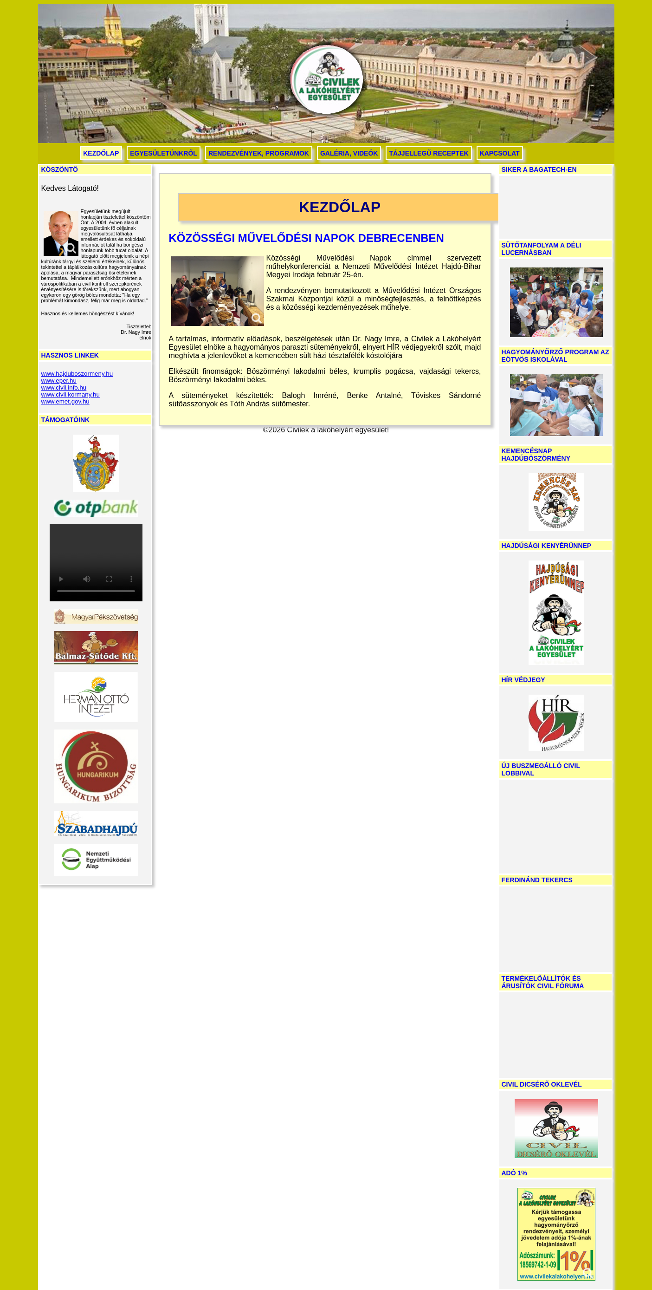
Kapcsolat (500, 153)
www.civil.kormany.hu (70, 394)
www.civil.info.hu (64, 387)
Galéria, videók (349, 153)
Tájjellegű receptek (428, 153)
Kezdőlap (101, 153)
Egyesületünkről (163, 153)
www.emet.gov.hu (65, 401)
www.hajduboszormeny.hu (77, 373)
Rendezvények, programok (258, 153)
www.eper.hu (59, 380)
